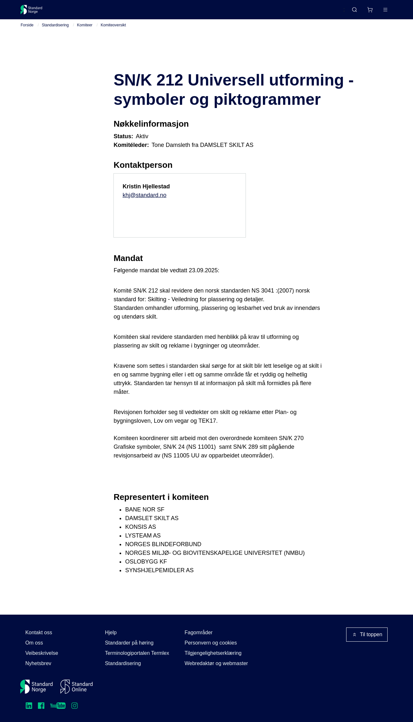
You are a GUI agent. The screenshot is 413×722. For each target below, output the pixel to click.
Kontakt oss (38, 632)
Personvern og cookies (210, 642)
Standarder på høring (129, 642)
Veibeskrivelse (41, 653)
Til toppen (367, 634)
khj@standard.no (144, 202)
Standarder (75, 12)
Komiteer (85, 32)
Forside (27, 32)
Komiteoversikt (113, 32)
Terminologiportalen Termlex (137, 653)
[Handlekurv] (350, 12)
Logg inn (377, 12)
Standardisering (55, 32)
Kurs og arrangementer (169, 12)
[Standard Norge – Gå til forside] (35, 12)
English (324, 12)
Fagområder (198, 632)
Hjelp (110, 632)
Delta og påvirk (115, 12)
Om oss (34, 642)
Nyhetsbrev (38, 663)
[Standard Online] (76, 686)
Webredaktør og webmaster (216, 663)
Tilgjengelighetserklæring (212, 653)
